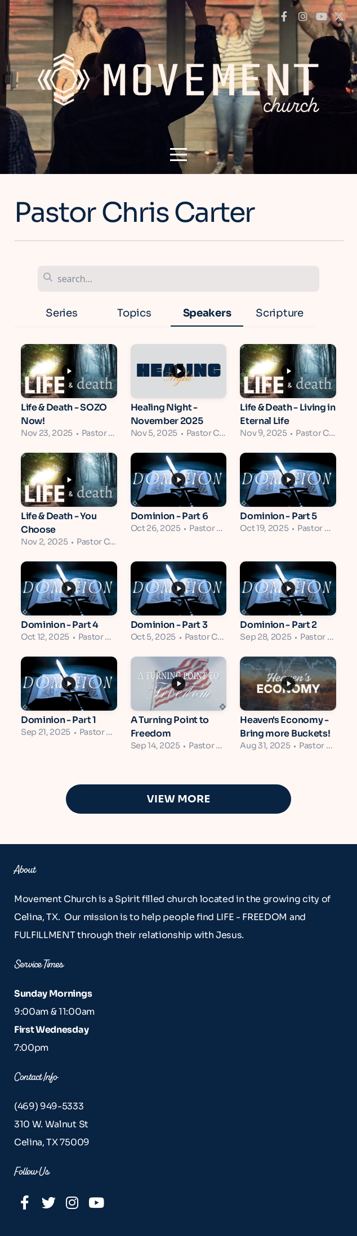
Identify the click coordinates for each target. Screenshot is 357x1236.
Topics (134, 312)
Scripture (279, 312)
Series (61, 312)
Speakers (207, 312)
